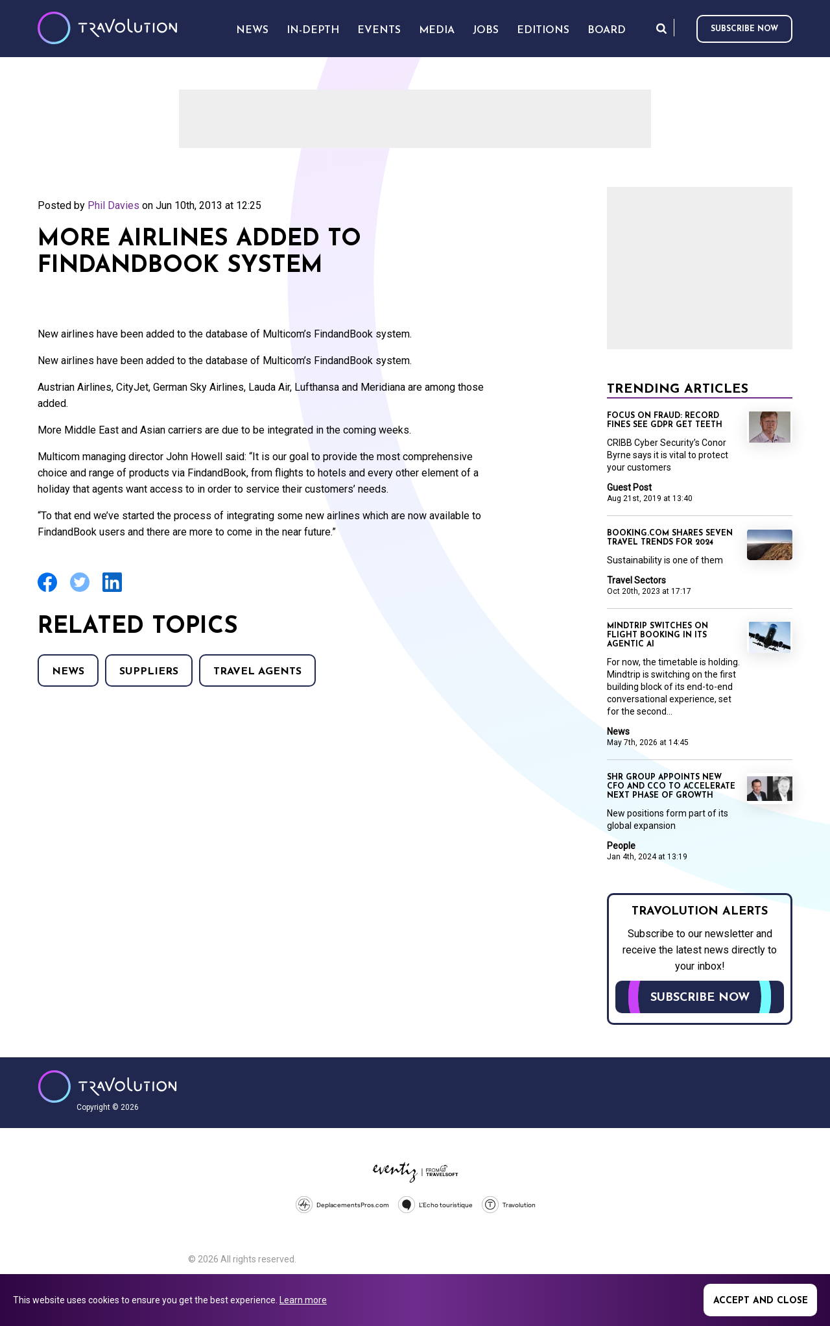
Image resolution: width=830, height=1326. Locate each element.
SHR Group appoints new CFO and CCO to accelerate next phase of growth (671, 787)
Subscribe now (744, 29)
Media (437, 30)
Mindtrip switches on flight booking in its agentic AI (657, 635)
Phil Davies (113, 205)
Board (606, 30)
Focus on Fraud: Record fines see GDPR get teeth (664, 420)
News (68, 672)
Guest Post (629, 487)
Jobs (486, 30)
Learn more (303, 1300)
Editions (543, 30)
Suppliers (148, 672)
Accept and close (760, 1301)
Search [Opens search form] (661, 28)
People (621, 846)
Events (379, 30)
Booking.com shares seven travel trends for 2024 (670, 538)
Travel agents (257, 672)
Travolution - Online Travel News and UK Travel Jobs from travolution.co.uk (107, 1086)
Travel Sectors (636, 580)
